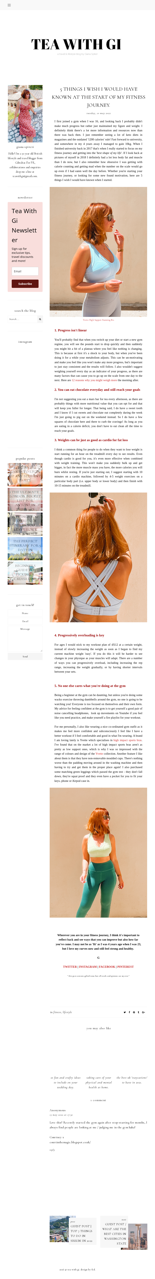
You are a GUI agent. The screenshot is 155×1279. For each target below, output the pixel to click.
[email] (25, 271)
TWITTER (70, 966)
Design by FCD (88, 1269)
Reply (52, 1149)
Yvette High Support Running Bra (98, 320)
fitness (57, 1012)
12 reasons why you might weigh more (94, 380)
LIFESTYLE (67, 1012)
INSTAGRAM (88, 966)
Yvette (99, 753)
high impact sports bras (128, 740)
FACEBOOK (107, 966)
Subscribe (25, 284)
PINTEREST (125, 966)
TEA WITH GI (73, 1269)
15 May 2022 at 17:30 (61, 1114)
